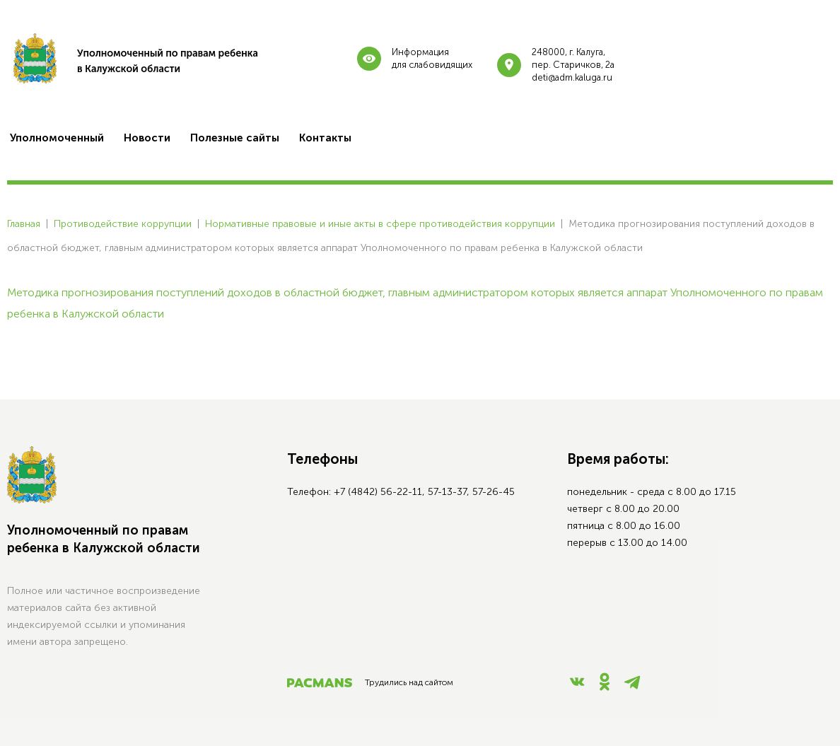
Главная (23, 223)
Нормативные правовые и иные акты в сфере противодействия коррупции (380, 223)
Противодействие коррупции (123, 223)
